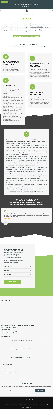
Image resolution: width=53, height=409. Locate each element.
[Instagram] (24, 6)
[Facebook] (22, 6)
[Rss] (18, 373)
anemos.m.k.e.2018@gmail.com (13, 331)
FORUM (27, 4)
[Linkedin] (26, 6)
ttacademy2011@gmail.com (8, 333)
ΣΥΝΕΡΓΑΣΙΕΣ (17, 4)
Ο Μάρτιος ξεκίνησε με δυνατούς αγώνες (21, 349)
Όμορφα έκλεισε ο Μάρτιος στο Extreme (21, 2)
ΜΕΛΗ (22, 4)
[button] (26, 36)
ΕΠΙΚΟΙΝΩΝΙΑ (33, 4)
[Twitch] (30, 6)
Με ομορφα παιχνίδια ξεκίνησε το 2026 (21, 357)
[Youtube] (28, 6)
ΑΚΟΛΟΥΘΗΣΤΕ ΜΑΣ (7, 369)
